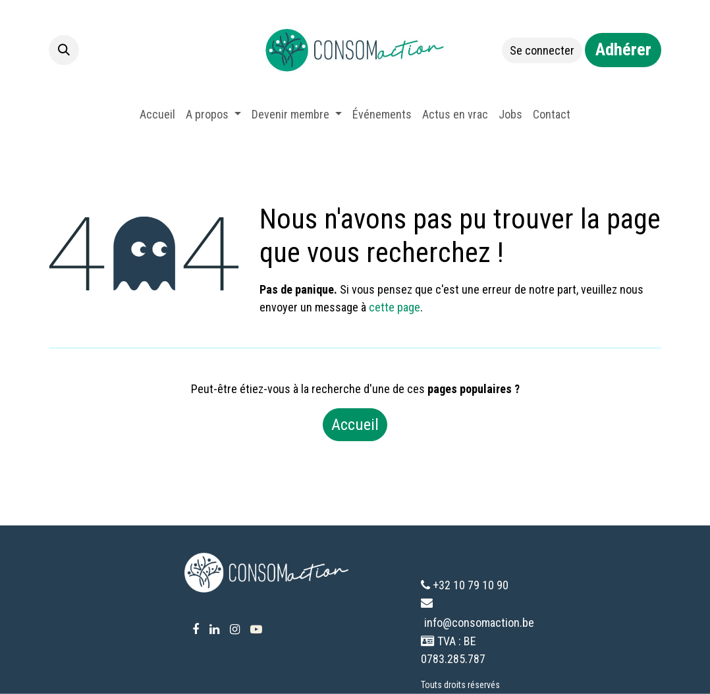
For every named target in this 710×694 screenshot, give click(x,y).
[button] (64, 50)
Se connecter (542, 50)
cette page (394, 307)
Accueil (355, 424)
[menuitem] (157, 114)
